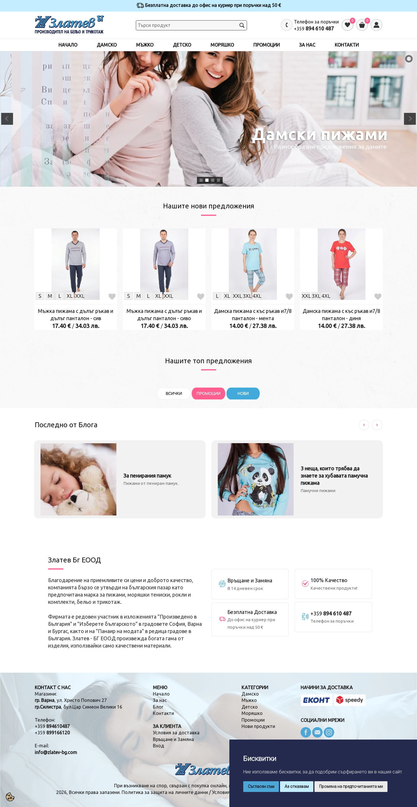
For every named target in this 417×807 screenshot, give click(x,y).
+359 (52, 726)
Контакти (347, 44)
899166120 (58, 732)
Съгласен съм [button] (261, 786)
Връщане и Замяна (173, 739)
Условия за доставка (176, 732)
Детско (182, 44)
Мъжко (144, 44)
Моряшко (222, 44)
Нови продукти (258, 726)
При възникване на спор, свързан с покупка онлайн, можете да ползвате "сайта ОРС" (208, 785)
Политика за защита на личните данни (165, 792)
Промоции (266, 44)
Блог (158, 706)
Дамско (107, 44)
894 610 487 (320, 28)
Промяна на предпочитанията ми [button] (351, 786)
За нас (307, 44)
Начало (67, 44)
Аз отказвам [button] (297, 786)
